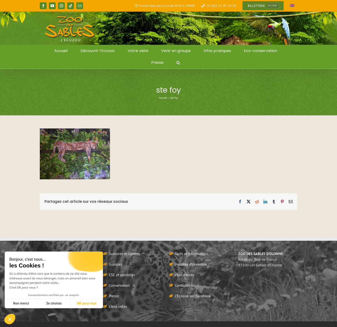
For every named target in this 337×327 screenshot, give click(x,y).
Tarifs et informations (192, 253)
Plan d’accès (184, 274)
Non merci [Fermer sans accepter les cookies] (21, 303)
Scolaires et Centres (124, 253)
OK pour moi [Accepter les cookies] (86, 303)
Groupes (115, 264)
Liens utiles (118, 306)
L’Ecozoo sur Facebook (193, 295)
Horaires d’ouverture (191, 264)
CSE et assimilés (122, 274)
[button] (178, 62)
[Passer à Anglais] (292, 6)
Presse (114, 295)
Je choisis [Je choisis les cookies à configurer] (54, 303)
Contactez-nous (187, 285)
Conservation (119, 285)
